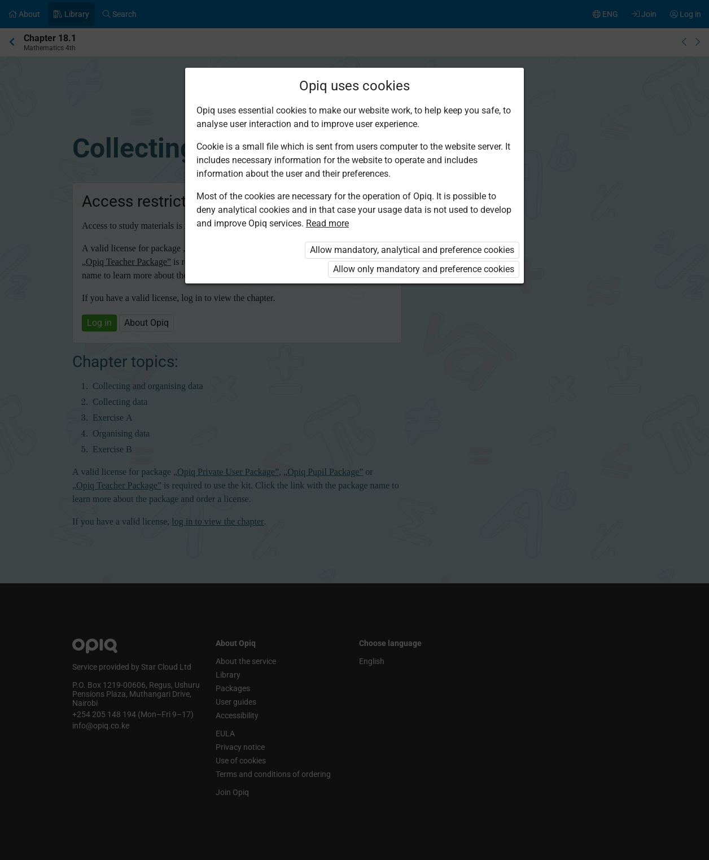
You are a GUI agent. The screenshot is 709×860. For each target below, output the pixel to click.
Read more (327, 223)
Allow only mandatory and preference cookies (423, 269)
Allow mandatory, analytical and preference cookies (412, 250)
